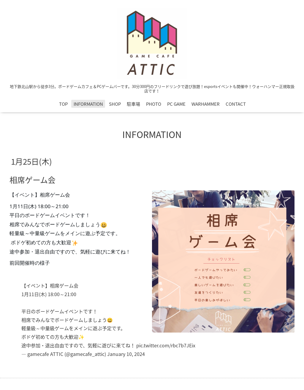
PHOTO (153, 104)
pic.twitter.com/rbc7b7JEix (165, 345)
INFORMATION (88, 104)
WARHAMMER (205, 104)
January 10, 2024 (126, 353)
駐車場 (133, 104)
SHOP (115, 104)
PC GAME (176, 104)
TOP (63, 104)
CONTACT (236, 104)
